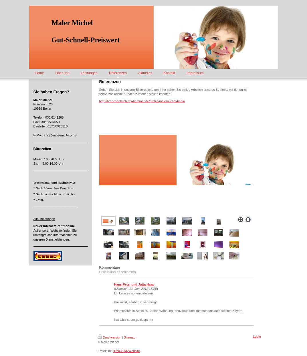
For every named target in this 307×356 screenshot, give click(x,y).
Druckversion (109, 337)
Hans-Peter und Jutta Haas (134, 284)
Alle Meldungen (44, 219)
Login (257, 336)
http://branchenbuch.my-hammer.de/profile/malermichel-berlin (142, 101)
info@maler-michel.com (60, 135)
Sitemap (129, 337)
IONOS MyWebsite (126, 351)
